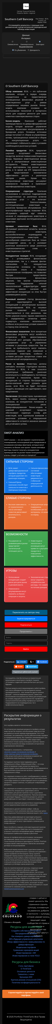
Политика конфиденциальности (26, 982)
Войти (26, 649)
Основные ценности (26, 971)
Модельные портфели (26, 947)
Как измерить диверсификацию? (26, 936)
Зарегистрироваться (26, 618)
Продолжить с (26, 631)
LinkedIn (21, 662)
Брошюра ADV (26, 977)
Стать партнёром (26, 966)
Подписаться (26, 625)
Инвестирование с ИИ (26, 953)
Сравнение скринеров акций (26, 950)
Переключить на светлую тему (26, 612)
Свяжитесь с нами (26, 974)
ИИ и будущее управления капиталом (26, 939)
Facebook (42, 662)
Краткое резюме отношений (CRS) (26, 980)
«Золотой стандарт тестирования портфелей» (19, 752)
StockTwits (31, 666)
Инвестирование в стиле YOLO (26, 955)
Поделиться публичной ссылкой (25, 672)
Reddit (18, 666)
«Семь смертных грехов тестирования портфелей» (21, 754)
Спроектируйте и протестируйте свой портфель (26, 994)
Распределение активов (26, 933)
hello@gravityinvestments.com (14, 889)
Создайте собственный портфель (26, 930)
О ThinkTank (26, 968)
